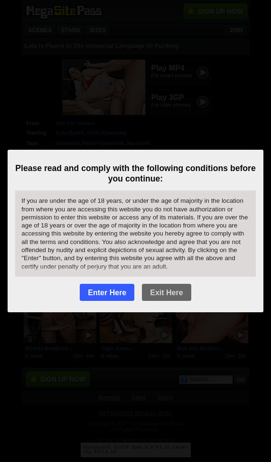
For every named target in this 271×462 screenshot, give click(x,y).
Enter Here (107, 293)
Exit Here (166, 293)
